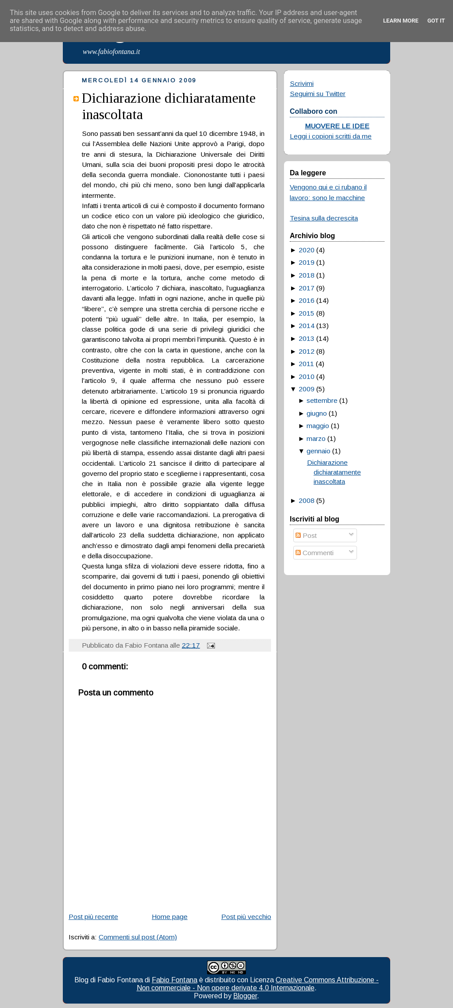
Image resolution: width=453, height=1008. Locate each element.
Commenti (315, 552)
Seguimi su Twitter (318, 93)
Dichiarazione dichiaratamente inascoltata (334, 472)
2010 (307, 376)
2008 (307, 500)
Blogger (245, 996)
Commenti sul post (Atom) (138, 937)
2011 (306, 363)
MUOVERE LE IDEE (337, 126)
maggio (318, 425)
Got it (436, 20)
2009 (307, 389)
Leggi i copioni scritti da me (331, 136)
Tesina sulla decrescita (324, 218)
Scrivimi (302, 83)
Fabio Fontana (174, 980)
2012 (307, 351)
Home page (170, 916)
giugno (317, 413)
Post (306, 535)
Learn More (400, 20)
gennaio (318, 451)
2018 (307, 275)
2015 (307, 313)
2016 (307, 300)
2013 (307, 338)
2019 (307, 262)
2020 (307, 250)
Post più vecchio (246, 916)
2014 (307, 325)
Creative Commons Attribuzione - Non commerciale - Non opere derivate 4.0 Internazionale (258, 984)
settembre (322, 400)
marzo (316, 438)
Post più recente (93, 916)
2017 (307, 288)
